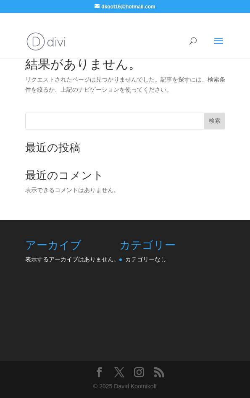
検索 (215, 120)
